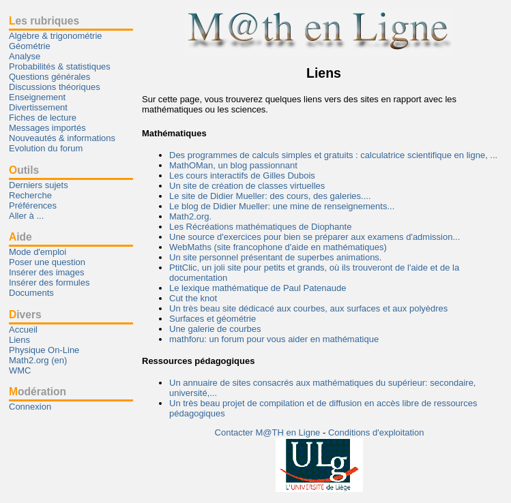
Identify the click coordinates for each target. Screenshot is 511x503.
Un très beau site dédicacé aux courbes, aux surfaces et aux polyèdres (308, 308)
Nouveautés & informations (62, 138)
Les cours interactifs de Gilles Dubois (242, 175)
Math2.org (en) (38, 360)
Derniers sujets (38, 185)
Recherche (30, 195)
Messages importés (47, 128)
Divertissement (38, 107)
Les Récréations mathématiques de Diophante (260, 227)
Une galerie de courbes (215, 329)
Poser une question (47, 262)
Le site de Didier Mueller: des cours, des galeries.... (270, 196)
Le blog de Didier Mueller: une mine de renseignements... (281, 206)
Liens (19, 340)
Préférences (33, 205)
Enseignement (37, 97)
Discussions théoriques (54, 87)
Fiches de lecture (42, 117)
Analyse (24, 56)
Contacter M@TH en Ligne (269, 432)
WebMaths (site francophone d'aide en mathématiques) (278, 247)
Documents (31, 293)
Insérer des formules (49, 282)
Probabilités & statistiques (60, 66)
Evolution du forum (46, 148)
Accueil (23, 329)
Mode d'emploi (37, 252)
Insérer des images (47, 272)
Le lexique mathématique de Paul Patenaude (257, 288)
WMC (20, 370)
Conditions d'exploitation (376, 432)
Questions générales (49, 77)
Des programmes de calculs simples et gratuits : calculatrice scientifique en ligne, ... (333, 155)
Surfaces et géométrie (212, 319)
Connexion (30, 406)
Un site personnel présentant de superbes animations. (275, 257)
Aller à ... (26, 216)
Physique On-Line (44, 350)
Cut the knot (193, 298)
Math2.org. (190, 216)
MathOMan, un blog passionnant (233, 165)
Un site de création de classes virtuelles (247, 186)
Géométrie (29, 46)
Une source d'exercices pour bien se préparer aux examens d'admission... (314, 237)
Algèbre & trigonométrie (55, 36)
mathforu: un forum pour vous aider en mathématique (274, 339)
